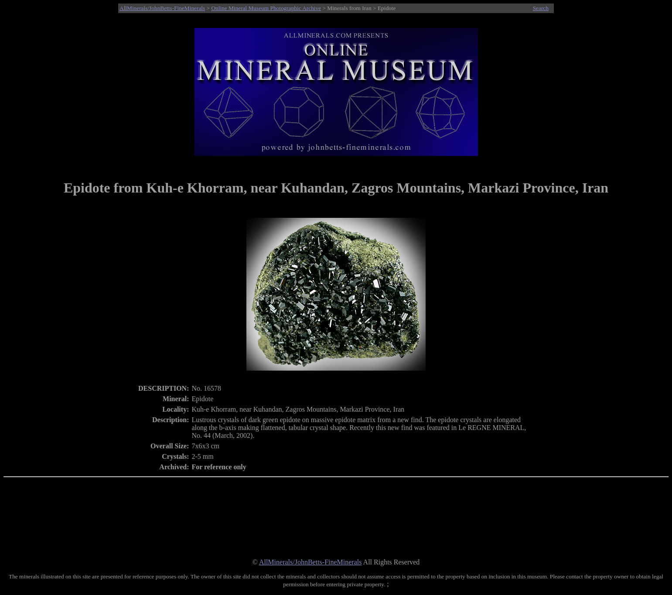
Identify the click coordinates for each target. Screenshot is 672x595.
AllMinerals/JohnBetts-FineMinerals (162, 8)
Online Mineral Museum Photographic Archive (266, 8)
